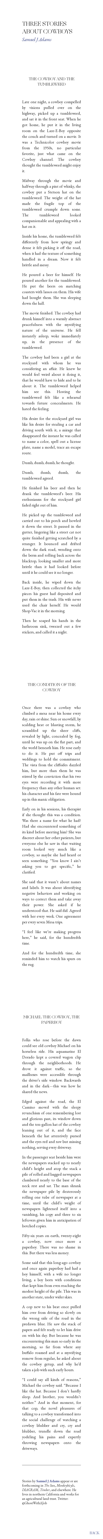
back (94, 1533)
